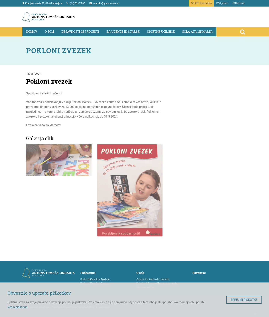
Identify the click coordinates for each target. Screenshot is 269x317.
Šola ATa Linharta (197, 31)
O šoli (49, 31)
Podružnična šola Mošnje (94, 279)
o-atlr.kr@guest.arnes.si (105, 3)
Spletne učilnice (161, 31)
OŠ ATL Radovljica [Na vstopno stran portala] (201, 3)
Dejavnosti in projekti (80, 31)
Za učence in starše (123, 31)
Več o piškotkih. (17, 307)
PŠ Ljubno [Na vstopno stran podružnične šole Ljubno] (222, 3)
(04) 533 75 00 (77, 3)
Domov (31, 31)
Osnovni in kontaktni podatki (152, 279)
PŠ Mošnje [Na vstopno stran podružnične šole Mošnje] (239, 3)
